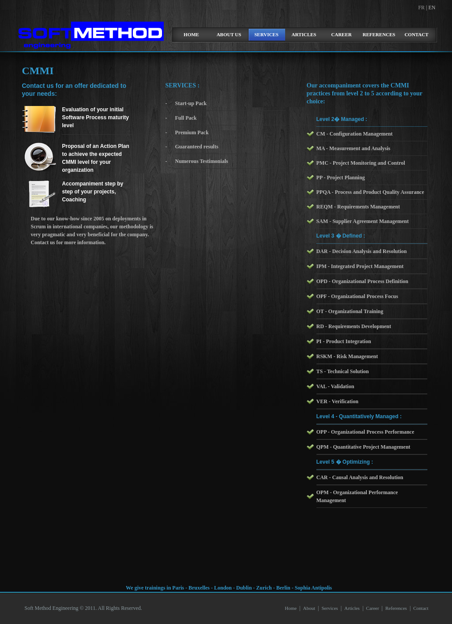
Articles (304, 34)
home (191, 34)
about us (229, 34)
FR (422, 7)
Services (266, 34)
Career (341, 34)
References (379, 34)
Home (291, 608)
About (309, 608)
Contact (416, 34)
